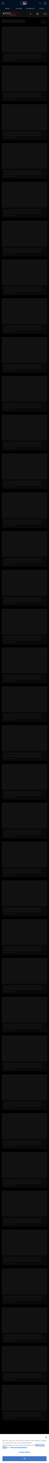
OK (24, 1459)
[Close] (46, 1437)
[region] (24, 1448)
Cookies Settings (24, 1452)
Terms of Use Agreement (18, 1447)
